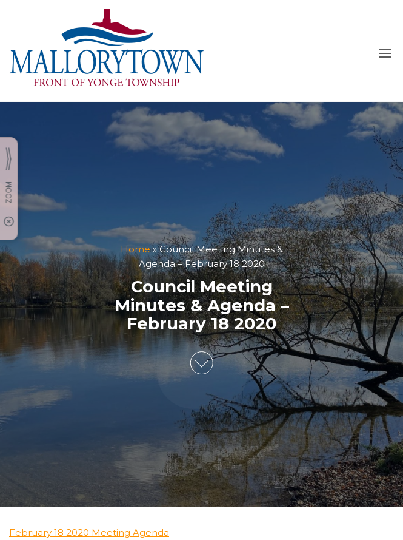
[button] (385, 53)
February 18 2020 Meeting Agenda (89, 532)
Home (135, 249)
